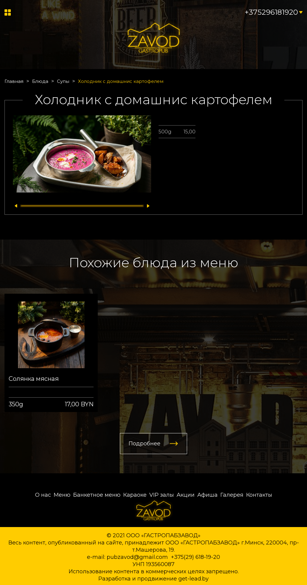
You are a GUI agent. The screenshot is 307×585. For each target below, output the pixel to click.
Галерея (231, 495)
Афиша (207, 495)
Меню (62, 495)
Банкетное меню (97, 495)
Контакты (259, 495)
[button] (14, 206)
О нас (43, 495)
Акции (186, 495)
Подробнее (144, 443)
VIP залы (161, 495)
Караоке (135, 495)
